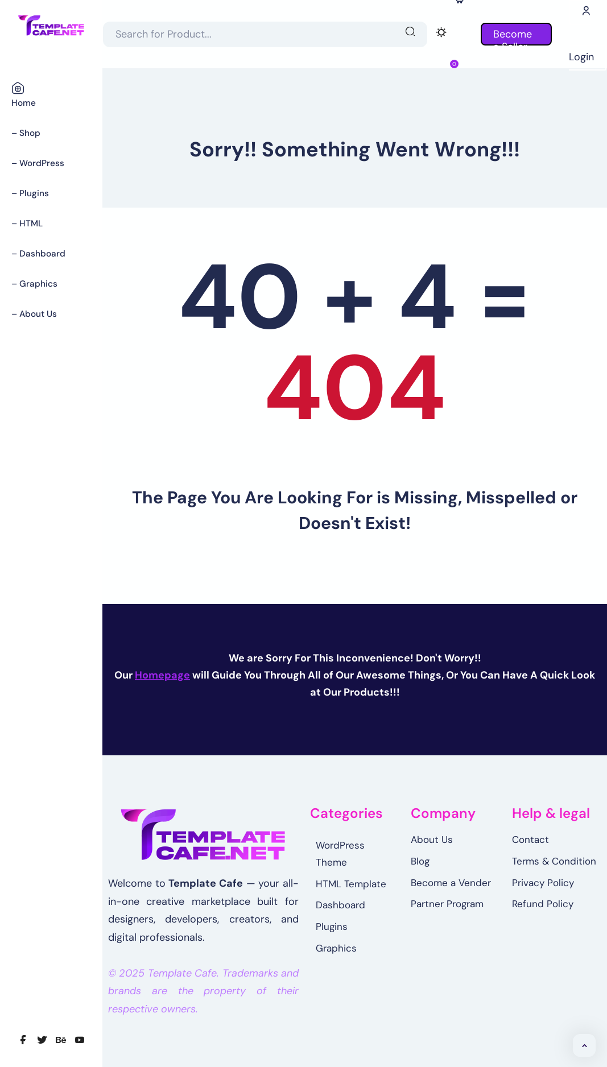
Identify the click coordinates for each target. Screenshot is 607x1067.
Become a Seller (516, 36)
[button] (584, 1045)
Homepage (162, 675)
